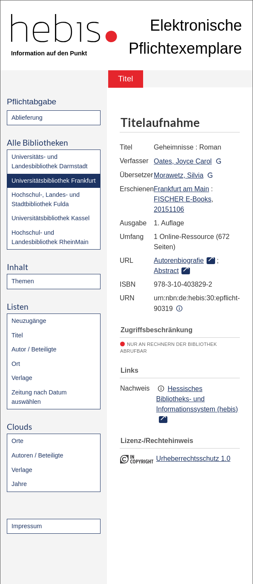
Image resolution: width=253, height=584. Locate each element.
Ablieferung (27, 117)
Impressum (27, 526)
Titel (17, 335)
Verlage (22, 377)
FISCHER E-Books (182, 199)
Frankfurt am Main (181, 189)
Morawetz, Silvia (178, 175)
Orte (17, 440)
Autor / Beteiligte (34, 349)
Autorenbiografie (179, 260)
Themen (23, 281)
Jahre (19, 483)
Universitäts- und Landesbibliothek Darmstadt (49, 161)
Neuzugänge (29, 320)
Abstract (166, 270)
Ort (16, 363)
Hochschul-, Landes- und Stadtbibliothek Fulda (46, 199)
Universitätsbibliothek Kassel (50, 218)
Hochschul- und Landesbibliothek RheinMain (50, 237)
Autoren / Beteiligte (37, 455)
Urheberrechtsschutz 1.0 (193, 458)
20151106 (169, 209)
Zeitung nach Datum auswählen (39, 397)
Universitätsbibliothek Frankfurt (54, 180)
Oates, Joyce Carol (183, 161)
